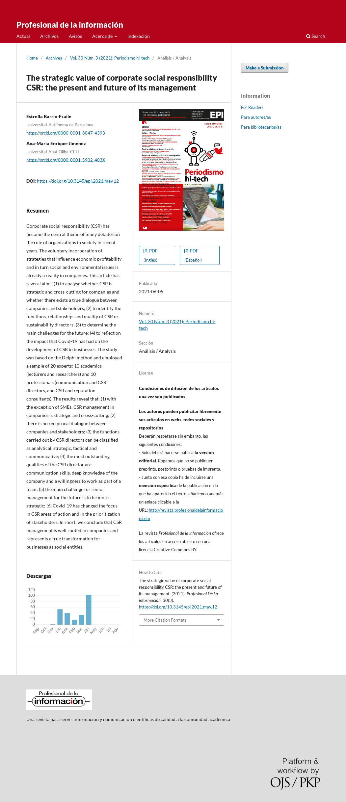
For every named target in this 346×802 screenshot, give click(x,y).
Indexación (138, 36)
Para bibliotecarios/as (261, 127)
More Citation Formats (165, 620)
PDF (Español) (193, 255)
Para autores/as (256, 117)
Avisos (75, 36)
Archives (54, 58)
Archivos (49, 36)
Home (32, 58)
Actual (23, 36)
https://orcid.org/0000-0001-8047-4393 (65, 133)
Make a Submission (265, 67)
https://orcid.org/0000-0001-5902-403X (65, 159)
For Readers (252, 107)
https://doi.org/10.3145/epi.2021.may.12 (78, 181)
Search (315, 36)
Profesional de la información (69, 24)
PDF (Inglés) (150, 255)
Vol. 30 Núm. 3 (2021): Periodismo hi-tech (109, 58)
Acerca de (103, 36)
